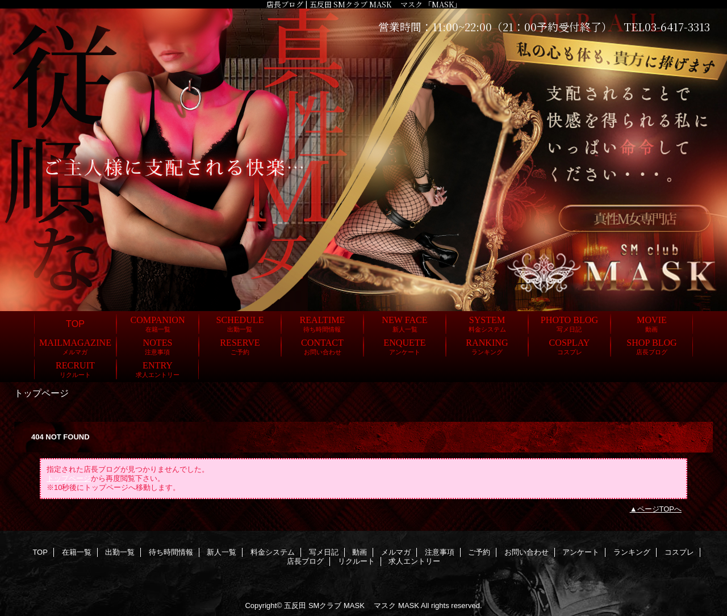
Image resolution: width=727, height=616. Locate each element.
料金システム (272, 552)
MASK (408, 605)
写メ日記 (324, 552)
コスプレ (679, 552)
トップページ (69, 478)
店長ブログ (305, 561)
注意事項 (439, 552)
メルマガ (396, 552)
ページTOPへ (659, 509)
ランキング (631, 552)
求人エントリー (414, 561)
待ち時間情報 (171, 552)
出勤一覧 (120, 552)
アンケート (580, 552)
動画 (359, 552)
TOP (75, 324)
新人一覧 (221, 552)
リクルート (356, 561)
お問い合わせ (526, 552)
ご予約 (479, 552)
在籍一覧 (76, 552)
